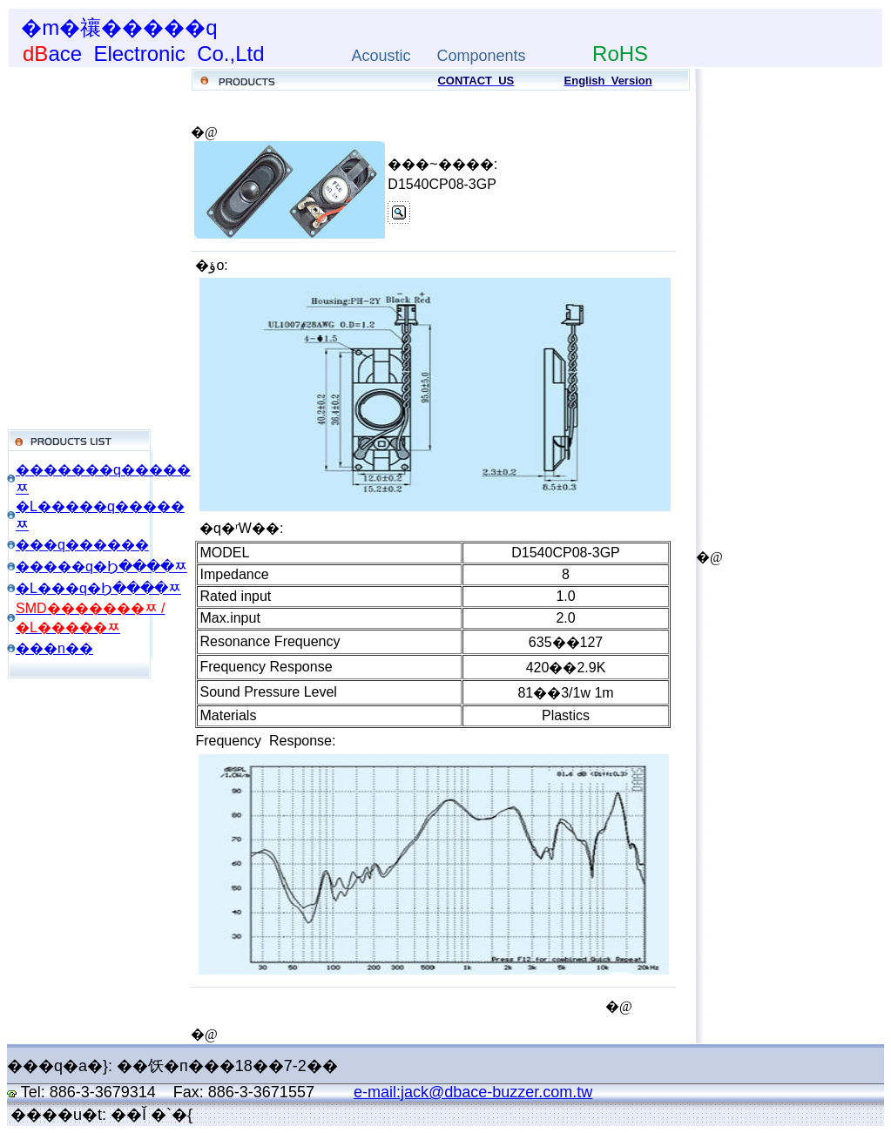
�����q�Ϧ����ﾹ (101, 566)
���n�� (54, 648)
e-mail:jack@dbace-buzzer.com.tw (473, 1092)
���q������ (82, 544)
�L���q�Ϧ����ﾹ (98, 588)
